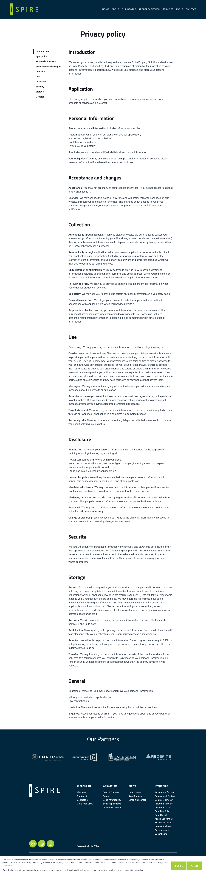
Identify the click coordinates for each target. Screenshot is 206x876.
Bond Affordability (112, 800)
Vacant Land (161, 834)
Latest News (135, 792)
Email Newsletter (137, 800)
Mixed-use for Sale (164, 819)
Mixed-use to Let (163, 822)
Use (38, 76)
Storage (40, 91)
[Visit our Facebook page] (33, 843)
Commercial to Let (164, 800)
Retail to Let (161, 815)
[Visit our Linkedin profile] (41, 843)
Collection (41, 71)
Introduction (43, 51)
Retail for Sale (162, 811)
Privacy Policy (8, 865)
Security (40, 86)
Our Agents (82, 796)
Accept (194, 866)
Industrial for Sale (164, 803)
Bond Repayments (112, 803)
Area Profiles (135, 796)
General (40, 96)
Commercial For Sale (165, 796)
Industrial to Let (163, 807)
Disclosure (41, 81)
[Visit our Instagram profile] (50, 843)
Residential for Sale (165, 792)
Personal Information (46, 61)
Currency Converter (112, 807)
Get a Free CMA (85, 803)
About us (81, 792)
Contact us (82, 800)
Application (41, 56)
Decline (179, 866)
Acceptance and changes (48, 66)
